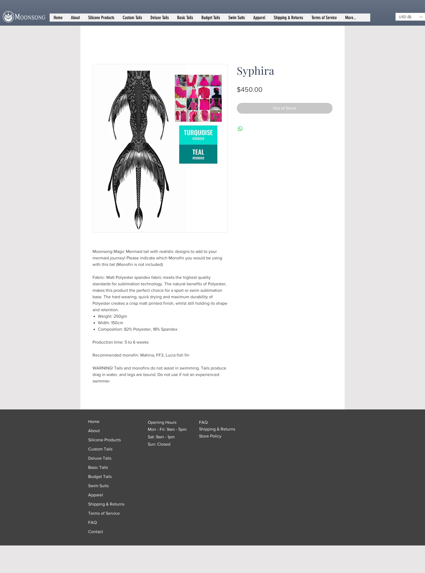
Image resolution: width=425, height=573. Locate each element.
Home (94, 421)
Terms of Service (104, 513)
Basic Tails (98, 467)
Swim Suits (98, 485)
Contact (95, 531)
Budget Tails (100, 476)
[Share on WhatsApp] (240, 129)
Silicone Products (104, 440)
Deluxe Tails (99, 458)
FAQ (92, 522)
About (94, 430)
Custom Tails (100, 449)
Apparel (95, 495)
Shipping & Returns (106, 504)
